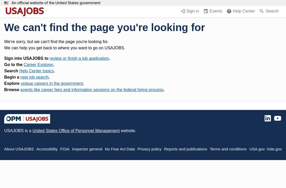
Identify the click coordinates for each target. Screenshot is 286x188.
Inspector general (87, 149)
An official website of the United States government (55, 3)
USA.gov (257, 149)
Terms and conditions (228, 149)
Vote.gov (274, 149)
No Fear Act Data (120, 149)
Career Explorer (38, 64)
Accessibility (47, 149)
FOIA (64, 149)
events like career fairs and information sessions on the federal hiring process (91, 89)
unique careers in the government (52, 83)
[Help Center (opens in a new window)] (241, 11)
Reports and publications (185, 149)
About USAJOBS (19, 149)
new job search (34, 77)
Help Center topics (36, 71)
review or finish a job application (79, 58)
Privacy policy (150, 149)
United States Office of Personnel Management (76, 130)
